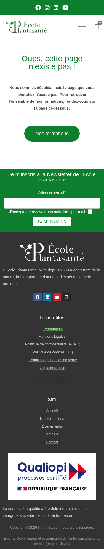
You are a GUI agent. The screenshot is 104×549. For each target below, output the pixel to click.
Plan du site (52, 380)
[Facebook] (38, 7)
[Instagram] (47, 7)
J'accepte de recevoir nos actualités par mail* (47, 212)
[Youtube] (65, 7)
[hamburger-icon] (82, 27)
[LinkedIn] (56, 7)
